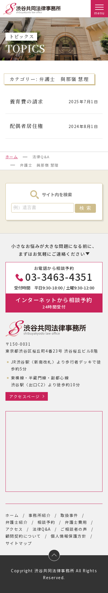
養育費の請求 (26, 101)
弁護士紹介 (16, 522)
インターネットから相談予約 (54, 302)
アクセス (14, 529)
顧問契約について (23, 536)
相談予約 (46, 522)
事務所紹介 (40, 515)
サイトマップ (18, 543)
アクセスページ (24, 396)
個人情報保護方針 (68, 536)
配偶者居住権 (26, 125)
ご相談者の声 (73, 529)
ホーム (11, 156)
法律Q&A (42, 529)
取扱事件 (69, 515)
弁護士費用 (76, 522)
